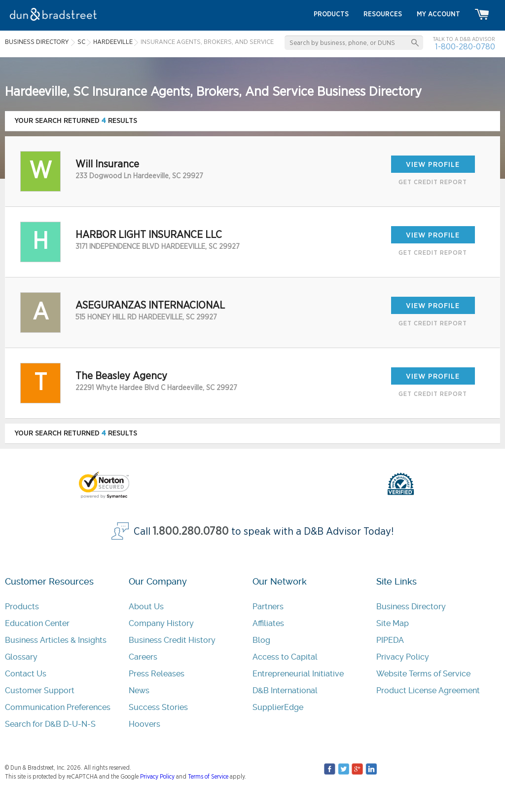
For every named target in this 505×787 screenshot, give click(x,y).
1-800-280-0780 (465, 46)
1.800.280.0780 (191, 531)
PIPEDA (390, 640)
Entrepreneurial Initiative (298, 673)
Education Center (37, 623)
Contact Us (25, 673)
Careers (143, 657)
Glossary (21, 657)
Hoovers (144, 724)
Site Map (392, 623)
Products (22, 606)
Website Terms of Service (423, 673)
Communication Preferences (57, 707)
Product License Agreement (428, 690)
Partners (268, 606)
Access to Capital (285, 657)
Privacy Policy (402, 657)
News (139, 690)
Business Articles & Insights (56, 640)
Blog (261, 640)
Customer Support (39, 690)
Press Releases (156, 673)
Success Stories (158, 707)
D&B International (285, 690)
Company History (161, 623)
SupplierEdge (277, 707)
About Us (146, 606)
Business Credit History (172, 640)
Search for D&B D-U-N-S (50, 724)
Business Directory (411, 606)
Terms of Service (208, 777)
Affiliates (268, 623)
